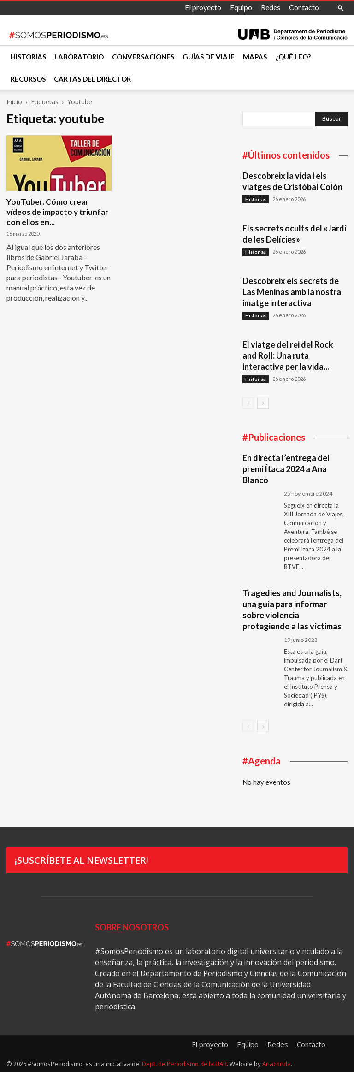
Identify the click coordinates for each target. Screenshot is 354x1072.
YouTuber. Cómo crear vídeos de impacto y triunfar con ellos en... (57, 212)
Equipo (241, 7)
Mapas (255, 57)
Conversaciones (143, 57)
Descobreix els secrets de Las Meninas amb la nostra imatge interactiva (291, 292)
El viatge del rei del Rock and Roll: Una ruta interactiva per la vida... (287, 355)
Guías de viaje (209, 57)
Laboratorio (79, 57)
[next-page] (263, 403)
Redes (270, 7)
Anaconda (276, 1064)
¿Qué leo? (293, 57)
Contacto (304, 7)
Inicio (14, 101)
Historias (28, 57)
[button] (341, 7)
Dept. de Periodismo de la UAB (184, 1064)
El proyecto (203, 7)
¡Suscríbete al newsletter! (81, 860)
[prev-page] (248, 403)
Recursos (28, 79)
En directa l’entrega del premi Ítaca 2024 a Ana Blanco (286, 469)
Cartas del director (92, 79)
